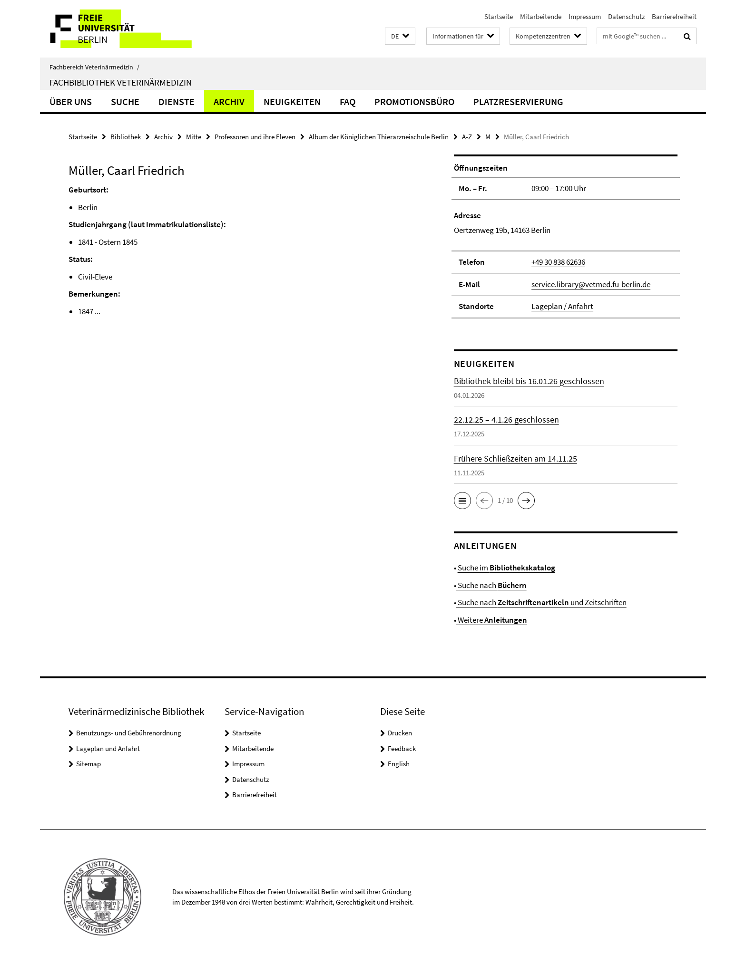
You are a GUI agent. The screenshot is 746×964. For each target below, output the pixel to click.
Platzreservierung (518, 101)
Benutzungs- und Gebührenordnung (128, 732)
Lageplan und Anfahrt (108, 748)
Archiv (229, 101)
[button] (400, 36)
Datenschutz (626, 16)
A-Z (467, 136)
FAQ (347, 101)
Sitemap (88, 763)
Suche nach (491, 585)
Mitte (193, 136)
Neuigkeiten (292, 101)
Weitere (491, 620)
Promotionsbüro (414, 101)
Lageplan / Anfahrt (562, 306)
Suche (125, 101)
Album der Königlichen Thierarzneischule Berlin (379, 136)
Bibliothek (125, 136)
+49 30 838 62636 (558, 262)
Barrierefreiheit (674, 16)
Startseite (498, 16)
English (399, 763)
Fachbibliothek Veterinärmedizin (120, 82)
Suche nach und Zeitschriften (541, 602)
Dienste (176, 101)
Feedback (402, 748)
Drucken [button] (400, 732)
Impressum (585, 16)
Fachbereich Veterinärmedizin (94, 67)
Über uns (70, 101)
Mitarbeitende (540, 16)
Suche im (506, 567)
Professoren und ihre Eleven (255, 136)
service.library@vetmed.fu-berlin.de (590, 284)
